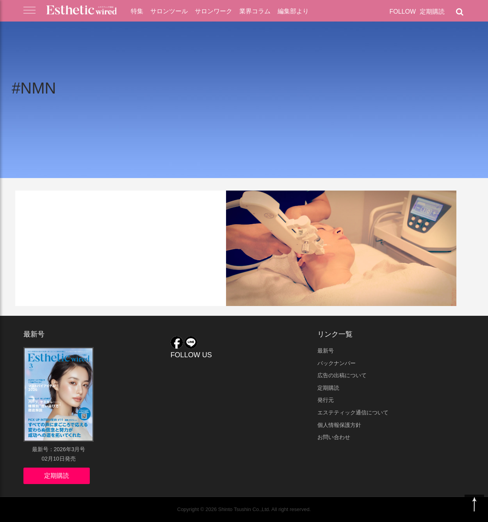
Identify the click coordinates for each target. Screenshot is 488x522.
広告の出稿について (342, 375)
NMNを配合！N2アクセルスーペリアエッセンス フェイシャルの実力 (114, 226)
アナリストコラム (53, 202)
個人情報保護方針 (339, 425)
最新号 (325, 350)
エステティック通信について (352, 412)
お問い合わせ (333, 437)
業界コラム (255, 11)
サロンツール (169, 11)
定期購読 (432, 11)
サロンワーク (213, 11)
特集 (137, 11)
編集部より (293, 11)
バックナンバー (336, 363)
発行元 (325, 400)
